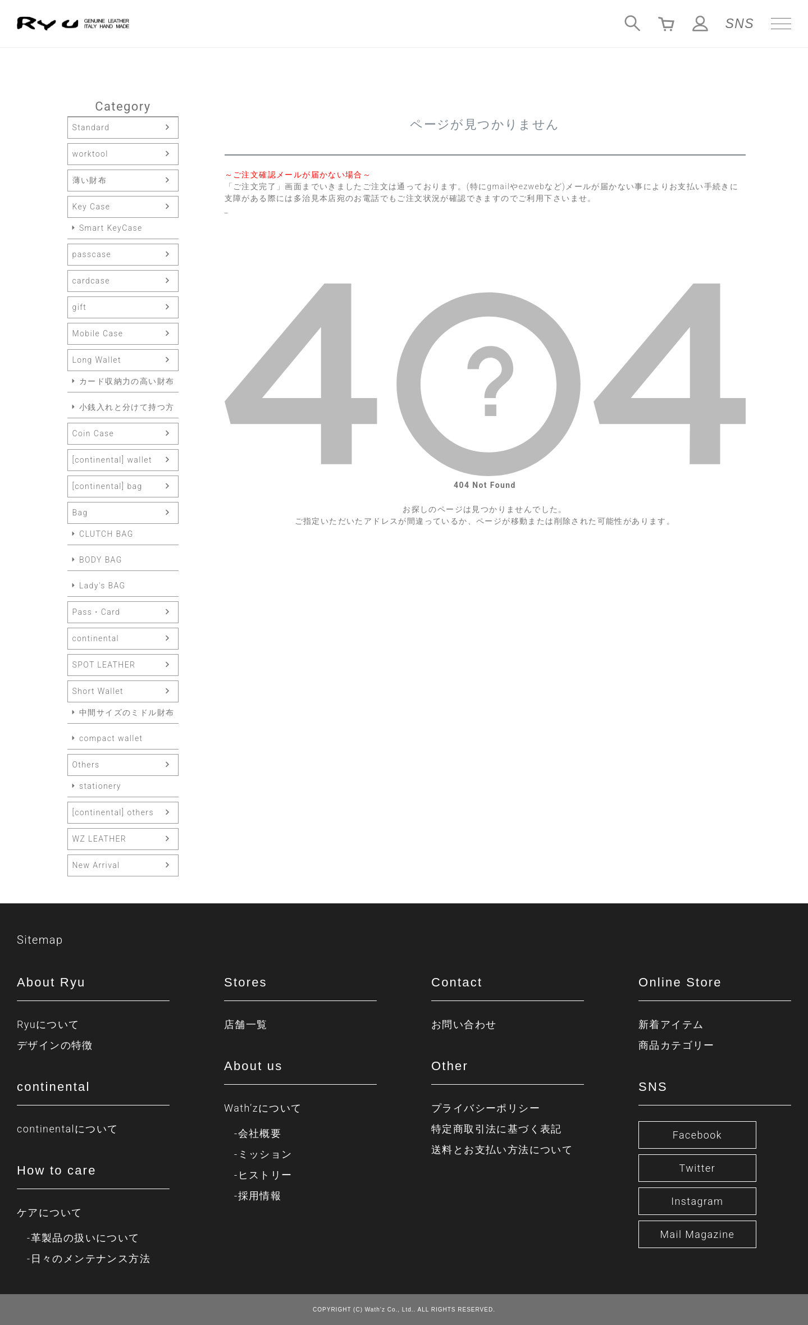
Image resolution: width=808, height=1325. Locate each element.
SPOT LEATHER (104, 664)
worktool (90, 153)
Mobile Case (98, 333)
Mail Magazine (697, 1234)
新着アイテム (671, 1024)
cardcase (91, 280)
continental (96, 638)
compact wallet (111, 738)
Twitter (697, 1168)
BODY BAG (100, 559)
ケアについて (49, 1212)
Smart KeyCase (111, 227)
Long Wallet (96, 359)
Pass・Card (96, 611)
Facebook (697, 1135)
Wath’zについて (263, 1108)
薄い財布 (89, 180)
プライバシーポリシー (485, 1108)
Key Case (91, 206)
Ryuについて (48, 1024)
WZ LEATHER (99, 838)
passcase (92, 254)
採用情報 (260, 1195)
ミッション (265, 1154)
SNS (740, 23)
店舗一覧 (246, 1024)
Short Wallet (98, 691)
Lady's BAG (102, 585)
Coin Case (93, 433)
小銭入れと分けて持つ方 (126, 407)
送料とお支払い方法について (502, 1149)
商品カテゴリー (676, 1045)
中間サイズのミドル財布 (126, 712)
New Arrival (96, 865)
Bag (80, 512)
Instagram (697, 1201)
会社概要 (260, 1133)
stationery (100, 786)
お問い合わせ (463, 1024)
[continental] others (113, 812)
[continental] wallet (112, 459)
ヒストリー (265, 1175)
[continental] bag (107, 486)
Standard (91, 127)
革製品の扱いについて (85, 1238)
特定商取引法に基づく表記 (496, 1129)
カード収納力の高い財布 (126, 381)
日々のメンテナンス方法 (90, 1258)
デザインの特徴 (55, 1045)
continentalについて (67, 1129)
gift (79, 307)
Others (86, 764)
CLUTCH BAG (106, 533)
